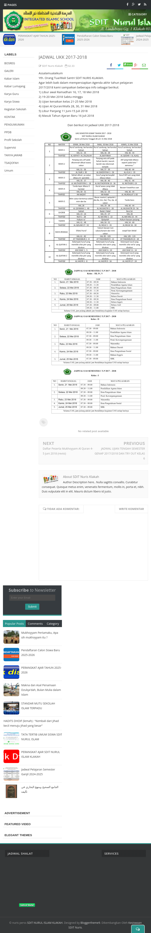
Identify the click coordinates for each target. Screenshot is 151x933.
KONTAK (9, 117)
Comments (35, 623)
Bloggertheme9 (90, 923)
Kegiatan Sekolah (15, 109)
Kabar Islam (11, 78)
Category (53, 623)
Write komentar (131, 509)
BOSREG (9, 63)
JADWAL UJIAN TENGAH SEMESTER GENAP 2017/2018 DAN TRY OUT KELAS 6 (120, 453)
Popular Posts (14, 623)
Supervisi (10, 147)
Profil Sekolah (13, 140)
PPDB (7, 132)
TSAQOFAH (11, 163)
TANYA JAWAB (13, 155)
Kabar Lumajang (14, 86)
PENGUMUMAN (14, 124)
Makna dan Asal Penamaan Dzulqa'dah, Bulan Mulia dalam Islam (41, 689)
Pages (10, 5)
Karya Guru (11, 94)
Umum (8, 170)
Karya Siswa (11, 101)
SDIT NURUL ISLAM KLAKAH (45, 923)
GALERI (9, 71)
